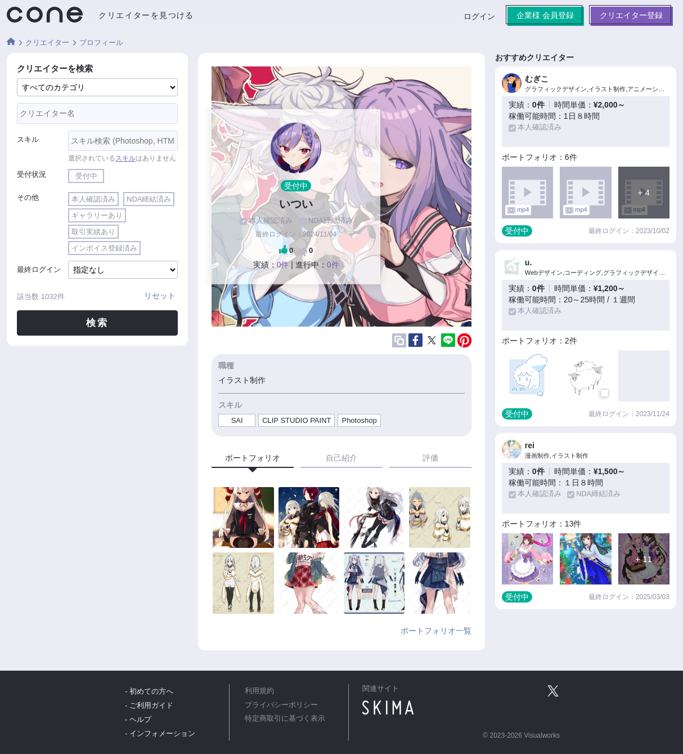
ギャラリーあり (97, 215)
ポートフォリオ (252, 457)
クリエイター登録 (631, 15)
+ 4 (644, 192)
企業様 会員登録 (545, 15)
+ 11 (643, 559)
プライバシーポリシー (281, 705)
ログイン (479, 16)
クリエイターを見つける (146, 15)
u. (528, 262)
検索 (97, 323)
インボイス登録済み (104, 248)
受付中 (86, 176)
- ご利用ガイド (149, 705)
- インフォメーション (160, 733)
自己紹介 (341, 457)
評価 (430, 457)
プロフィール (101, 42)
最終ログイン (39, 269)
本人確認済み (93, 199)
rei (529, 445)
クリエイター (47, 42)
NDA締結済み (149, 199)
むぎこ (537, 78)
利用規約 (259, 691)
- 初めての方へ (149, 691)
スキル (28, 139)
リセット (160, 295)
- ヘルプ (138, 719)
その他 (28, 197)
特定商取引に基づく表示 (285, 718)
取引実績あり (93, 231)
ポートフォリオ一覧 (436, 630)
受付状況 (31, 174)
